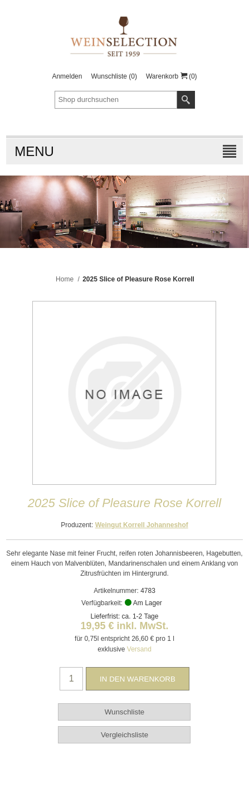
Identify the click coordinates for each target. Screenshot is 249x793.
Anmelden (67, 76)
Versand (139, 649)
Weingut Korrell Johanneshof (141, 525)
